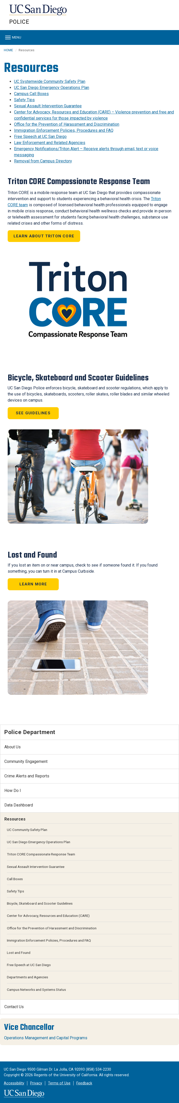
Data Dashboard (18, 805)
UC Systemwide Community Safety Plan (49, 81)
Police (19, 22)
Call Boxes (15, 879)
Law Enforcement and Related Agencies (49, 142)
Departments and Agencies (27, 977)
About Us (12, 747)
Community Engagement (25, 761)
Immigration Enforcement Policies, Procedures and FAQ (63, 130)
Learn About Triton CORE (44, 236)
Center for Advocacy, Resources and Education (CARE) (48, 916)
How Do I (12, 790)
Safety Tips (24, 99)
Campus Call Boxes (31, 93)
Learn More (33, 584)
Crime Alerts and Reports (26, 776)
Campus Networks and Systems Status (36, 989)
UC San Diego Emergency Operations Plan (51, 87)
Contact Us (14, 1006)
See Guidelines (33, 413)
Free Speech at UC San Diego (40, 136)
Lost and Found (18, 953)
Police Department (29, 732)
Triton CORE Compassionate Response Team (41, 854)
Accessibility (14, 1083)
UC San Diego (38, 12)
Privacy (36, 1083)
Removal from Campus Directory (43, 161)
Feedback (84, 1083)
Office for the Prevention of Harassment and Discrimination (66, 124)
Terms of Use (59, 1083)
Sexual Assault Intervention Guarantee (48, 106)
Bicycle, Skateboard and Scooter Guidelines (40, 903)
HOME (8, 50)
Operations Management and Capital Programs (45, 1037)
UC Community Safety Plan (27, 830)
